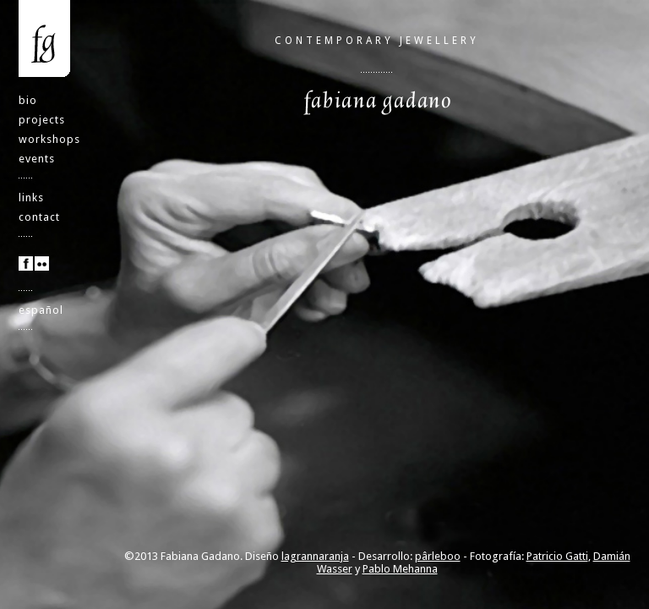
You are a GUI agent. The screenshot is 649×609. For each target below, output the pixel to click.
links (31, 197)
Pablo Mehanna (400, 568)
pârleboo (438, 556)
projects (42, 119)
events (37, 158)
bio (28, 100)
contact (39, 217)
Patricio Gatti (557, 556)
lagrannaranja (315, 556)
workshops (49, 139)
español (41, 310)
